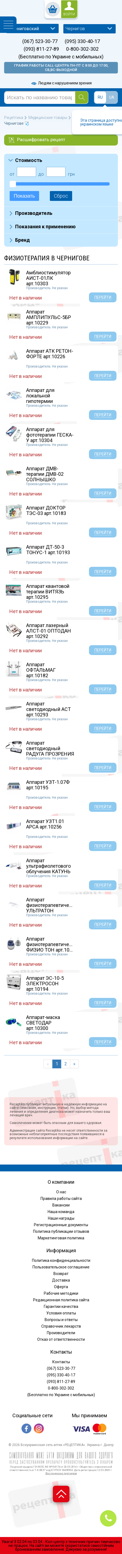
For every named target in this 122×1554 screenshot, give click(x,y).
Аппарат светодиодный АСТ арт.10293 (48, 709)
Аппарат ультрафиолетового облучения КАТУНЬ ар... (48, 869)
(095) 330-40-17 (82, 41)
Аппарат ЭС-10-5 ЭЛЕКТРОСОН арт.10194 (45, 983)
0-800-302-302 (82, 49)
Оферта (61, 1287)
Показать (24, 196)
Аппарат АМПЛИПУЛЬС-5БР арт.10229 (48, 317)
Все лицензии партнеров (61, 1473)
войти (69, 14)
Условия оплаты (61, 1313)
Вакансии (61, 1205)
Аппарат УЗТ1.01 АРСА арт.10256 (45, 824)
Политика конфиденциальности (61, 1260)
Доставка (61, 1280)
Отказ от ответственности (61, 1339)
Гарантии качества (61, 1306)
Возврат (61, 1273)
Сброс (61, 196)
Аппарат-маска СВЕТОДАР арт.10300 (43, 1022)
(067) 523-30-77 (40, 41)
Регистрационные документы (61, 1225)
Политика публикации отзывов (61, 1231)
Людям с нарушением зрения (61, 83)
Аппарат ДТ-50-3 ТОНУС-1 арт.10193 (48, 549)
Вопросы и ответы (61, 1319)
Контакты (61, 1362)
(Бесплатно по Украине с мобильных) (61, 56)
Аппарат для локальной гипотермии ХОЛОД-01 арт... (44, 398)
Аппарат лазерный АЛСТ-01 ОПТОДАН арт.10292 (48, 630)
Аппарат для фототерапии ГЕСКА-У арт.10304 (50, 434)
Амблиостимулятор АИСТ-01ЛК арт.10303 (48, 278)
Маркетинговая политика (61, 1238)
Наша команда (61, 1211)
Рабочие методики (61, 1293)
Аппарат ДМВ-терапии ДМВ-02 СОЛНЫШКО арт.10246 (45, 477)
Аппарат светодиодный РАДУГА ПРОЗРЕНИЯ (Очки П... (50, 751)
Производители (61, 1333)
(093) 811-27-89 (41, 49)
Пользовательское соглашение (61, 1267)
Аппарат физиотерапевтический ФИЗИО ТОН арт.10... (53, 944)
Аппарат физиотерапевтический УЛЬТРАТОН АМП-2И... (53, 908)
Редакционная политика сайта (61, 1300)
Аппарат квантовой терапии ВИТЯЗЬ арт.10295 (47, 591)
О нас (61, 1192)
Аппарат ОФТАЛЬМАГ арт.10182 (41, 670)
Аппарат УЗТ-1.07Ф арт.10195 (48, 784)
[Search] (81, 97)
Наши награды (61, 1218)
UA (111, 97)
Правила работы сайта (61, 1198)
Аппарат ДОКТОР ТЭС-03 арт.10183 (46, 510)
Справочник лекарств (61, 1326)
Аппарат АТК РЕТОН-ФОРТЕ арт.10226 (49, 353)
